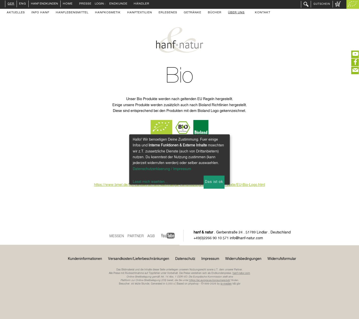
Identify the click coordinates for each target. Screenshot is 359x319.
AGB (151, 236)
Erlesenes (168, 13)
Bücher (214, 13)
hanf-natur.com (241, 273)
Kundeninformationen (85, 259)
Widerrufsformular (281, 259)
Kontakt (262, 13)
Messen (116, 236)
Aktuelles (16, 13)
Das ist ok (214, 182)
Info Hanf (40, 13)
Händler (141, 4)
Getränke (192, 13)
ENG (22, 4)
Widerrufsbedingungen (243, 259)
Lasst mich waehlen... (150, 182)
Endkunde (118, 4)
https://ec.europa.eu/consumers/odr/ (209, 280)
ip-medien (226, 284)
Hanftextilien (139, 13)
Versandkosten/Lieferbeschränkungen (138, 259)
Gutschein (321, 4)
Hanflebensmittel (72, 13)
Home (68, 4)
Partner (135, 236)
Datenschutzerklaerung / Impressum (162, 169)
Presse (85, 4)
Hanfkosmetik (108, 13)
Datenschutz (185, 259)
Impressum (210, 259)
